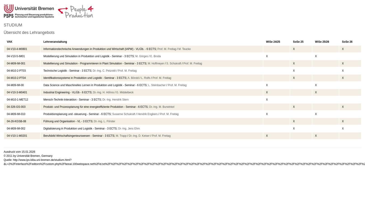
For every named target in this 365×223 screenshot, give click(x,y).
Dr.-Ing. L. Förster (104, 121)
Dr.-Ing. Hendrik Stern (115, 99)
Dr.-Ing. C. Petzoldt (104, 70)
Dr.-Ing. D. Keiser (139, 135)
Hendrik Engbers (147, 114)
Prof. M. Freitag (167, 49)
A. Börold (133, 78)
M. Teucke (185, 49)
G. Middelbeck (125, 92)
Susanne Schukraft (123, 114)
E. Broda (155, 56)
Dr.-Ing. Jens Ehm (129, 128)
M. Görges (141, 56)
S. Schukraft (173, 63)
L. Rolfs (145, 78)
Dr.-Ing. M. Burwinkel (161, 106)
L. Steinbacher (157, 85)
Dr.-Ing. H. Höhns (103, 92)
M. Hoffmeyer (156, 63)
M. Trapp (121, 135)
